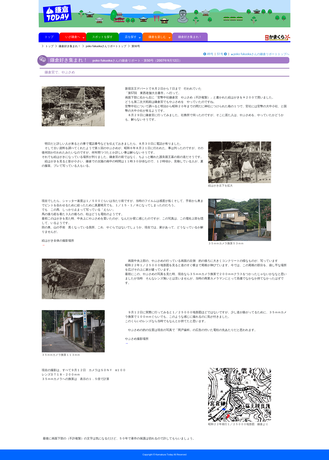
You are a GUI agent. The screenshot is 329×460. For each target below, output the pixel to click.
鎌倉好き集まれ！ (190, 36)
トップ (49, 36)
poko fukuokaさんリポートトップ (106, 46)
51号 (222, 54)
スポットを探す (102, 36)
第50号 (136, 46)
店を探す (130, 36)
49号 (208, 54)
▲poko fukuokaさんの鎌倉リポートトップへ (260, 54)
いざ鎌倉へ (73, 36)
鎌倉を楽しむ (157, 36)
